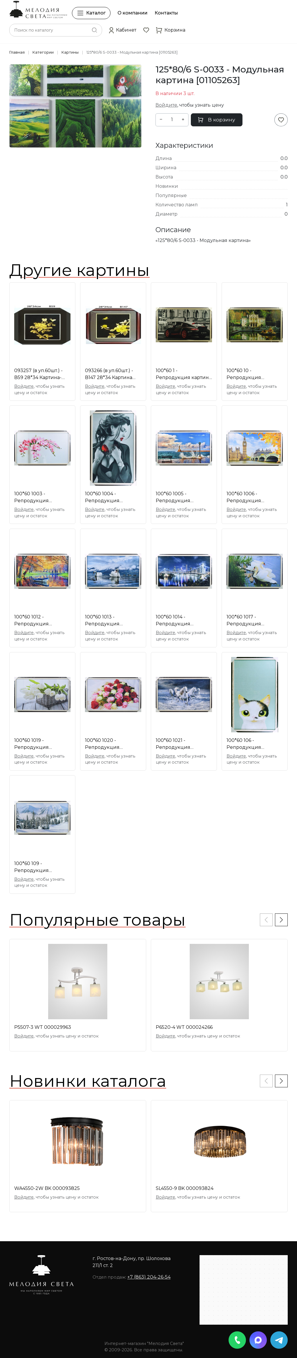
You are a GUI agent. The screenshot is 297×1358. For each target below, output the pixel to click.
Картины (70, 52)
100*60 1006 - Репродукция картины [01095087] (251, 497)
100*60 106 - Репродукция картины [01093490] (251, 744)
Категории (43, 52)
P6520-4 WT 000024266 (184, 1027)
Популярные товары (97, 920)
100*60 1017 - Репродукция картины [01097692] (250, 620)
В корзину (216, 119)
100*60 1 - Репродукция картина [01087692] (183, 374)
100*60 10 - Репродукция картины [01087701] (250, 374)
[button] (122, 30)
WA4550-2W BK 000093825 (47, 1188)
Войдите (166, 105)
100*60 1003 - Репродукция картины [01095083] (38, 497)
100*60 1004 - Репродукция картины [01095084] (109, 497)
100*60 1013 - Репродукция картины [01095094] (109, 620)
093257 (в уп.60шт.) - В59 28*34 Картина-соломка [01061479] (38, 374)
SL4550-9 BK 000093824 (184, 1188)
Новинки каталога (87, 1081)
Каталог (91, 13)
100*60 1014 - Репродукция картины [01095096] (179, 620)
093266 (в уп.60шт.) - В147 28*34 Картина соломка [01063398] (109, 374)
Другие (79, 270)
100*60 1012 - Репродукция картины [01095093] (38, 620)
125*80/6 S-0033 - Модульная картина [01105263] (132, 52)
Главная (17, 52)
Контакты (166, 13)
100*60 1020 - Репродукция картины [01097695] (108, 744)
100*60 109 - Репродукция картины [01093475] (37, 867)
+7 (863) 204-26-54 (149, 1277)
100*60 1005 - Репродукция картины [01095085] (180, 497)
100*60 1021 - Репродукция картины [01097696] (179, 744)
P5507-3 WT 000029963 (42, 1027)
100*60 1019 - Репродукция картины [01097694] (38, 744)
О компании (132, 13)
